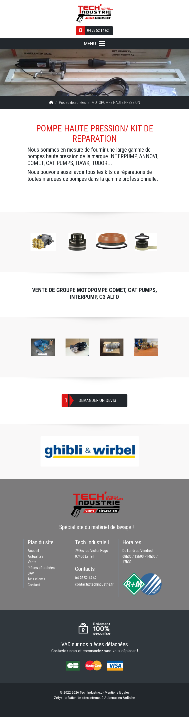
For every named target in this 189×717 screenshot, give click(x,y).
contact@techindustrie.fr (94, 584)
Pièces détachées (72, 102)
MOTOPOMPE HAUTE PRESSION (116, 102)
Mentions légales (117, 692)
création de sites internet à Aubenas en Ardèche (100, 697)
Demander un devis (97, 400)
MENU (94, 43)
